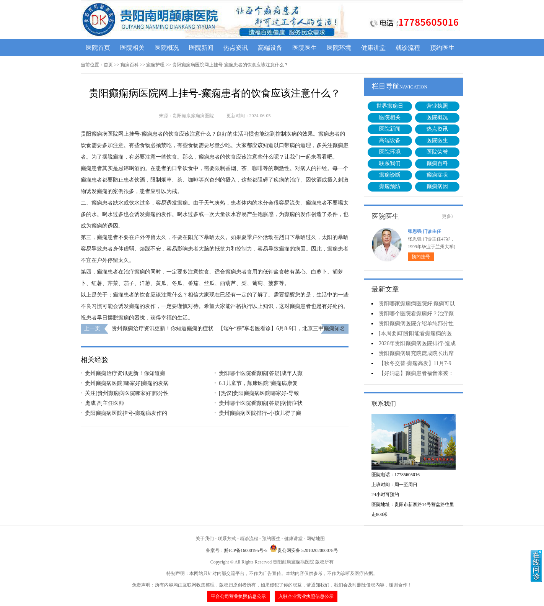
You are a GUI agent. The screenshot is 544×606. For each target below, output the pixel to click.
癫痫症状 (437, 175)
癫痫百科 (130, 64)
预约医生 (442, 47)
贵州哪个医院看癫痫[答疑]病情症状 (261, 403)
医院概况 (167, 47)
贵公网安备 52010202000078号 (304, 550)
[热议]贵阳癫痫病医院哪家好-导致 (259, 393)
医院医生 (304, 47)
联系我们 (390, 163)
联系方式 (227, 538)
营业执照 (437, 106)
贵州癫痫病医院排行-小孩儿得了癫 (260, 413)
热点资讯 (235, 47)
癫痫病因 (437, 186)
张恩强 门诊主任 (424, 231)
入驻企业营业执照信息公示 (306, 596)
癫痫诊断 (390, 175)
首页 (108, 64)
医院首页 (98, 47)
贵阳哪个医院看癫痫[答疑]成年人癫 (261, 373)
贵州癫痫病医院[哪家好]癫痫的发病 (127, 383)
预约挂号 (421, 256)
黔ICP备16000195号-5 (245, 550)
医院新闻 (201, 47)
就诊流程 (408, 47)
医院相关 (132, 47)
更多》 (449, 216)
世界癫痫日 (389, 106)
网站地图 (315, 538)
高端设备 (270, 47)
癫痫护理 (155, 64)
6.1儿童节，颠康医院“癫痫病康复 (258, 383)
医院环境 (339, 47)
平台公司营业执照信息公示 (238, 596)
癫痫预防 (390, 186)
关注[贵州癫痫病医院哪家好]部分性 (127, 393)
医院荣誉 (437, 152)
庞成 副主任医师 (104, 403)
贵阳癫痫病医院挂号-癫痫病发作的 (126, 413)
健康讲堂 (373, 47)
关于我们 (204, 538)
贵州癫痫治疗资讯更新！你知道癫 (125, 373)
